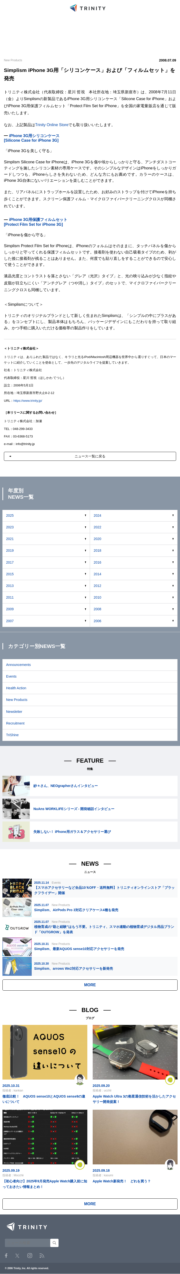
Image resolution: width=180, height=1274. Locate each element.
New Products (16, 700)
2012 (97, 586)
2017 (10, 562)
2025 (10, 515)
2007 (10, 621)
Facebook (6, 1255)
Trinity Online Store (51, 125)
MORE (90, 985)
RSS (42, 1255)
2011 (10, 597)
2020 (97, 539)
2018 (97, 550)
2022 (97, 527)
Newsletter (14, 712)
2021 (10, 539)
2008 (97, 609)
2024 (97, 515)
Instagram (29, 1255)
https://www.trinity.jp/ (27, 400)
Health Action (16, 688)
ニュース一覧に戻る (90, 456)
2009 (10, 609)
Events (11, 676)
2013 (10, 586)
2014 (97, 574)
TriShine (12, 735)
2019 (10, 550)
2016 (97, 562)
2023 (10, 527)
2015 (10, 574)
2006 (97, 621)
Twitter (17, 1256)
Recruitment (15, 723)
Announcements (18, 665)
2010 (97, 597)
